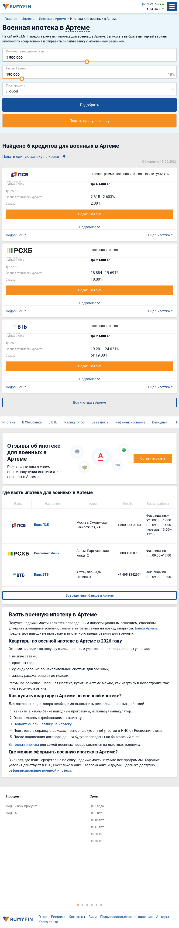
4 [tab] (92, 904)
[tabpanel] (45, 806)
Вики (93, 916)
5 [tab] (96, 904)
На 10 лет (97, 820)
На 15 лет (97, 827)
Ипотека (8, 422)
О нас (43, 916)
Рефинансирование (130, 422)
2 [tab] (82, 904)
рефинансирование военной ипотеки (40, 770)
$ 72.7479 (154, 4)
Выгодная (160, 422)
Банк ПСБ (41, 524)
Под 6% (11, 813)
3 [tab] (87, 904)
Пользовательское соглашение (126, 916)
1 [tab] (78, 904)
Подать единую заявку (89, 120)
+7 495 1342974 (129, 574)
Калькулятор (74, 422)
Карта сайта (48, 921)
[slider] (87, 61)
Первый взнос (16, 68)
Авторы (162, 916)
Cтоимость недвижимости (25, 51)
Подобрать (89, 104)
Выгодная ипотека (24, 744)
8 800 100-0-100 (129, 553)
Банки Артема (146, 628)
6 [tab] (101, 904)
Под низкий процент (21, 806)
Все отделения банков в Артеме (90, 595)
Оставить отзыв (152, 458)
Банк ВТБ (41, 574)
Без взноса (100, 422)
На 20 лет (97, 834)
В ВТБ (52, 422)
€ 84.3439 (154, 9)
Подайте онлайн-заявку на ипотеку (43, 724)
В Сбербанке (31, 422)
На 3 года (97, 806)
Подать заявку (89, 214)
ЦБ (143, 4)
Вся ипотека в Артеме (89, 402)
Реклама (58, 916)
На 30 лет (97, 841)
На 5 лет (96, 813)
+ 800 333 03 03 (129, 524)
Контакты (77, 916)
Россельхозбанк (46, 553)
